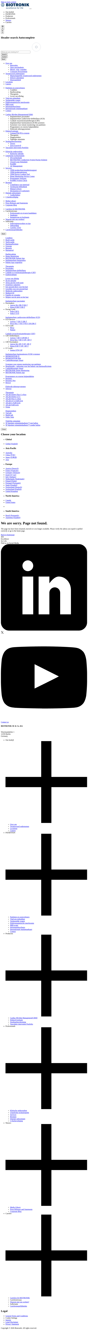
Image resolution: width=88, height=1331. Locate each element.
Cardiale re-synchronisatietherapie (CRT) (21, 273)
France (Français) (12, 471)
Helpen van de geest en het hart (17, 297)
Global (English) (12, 444)
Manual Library (16, 189)
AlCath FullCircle (12, 405)
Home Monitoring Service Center (22, 176)
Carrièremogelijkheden (14, 230)
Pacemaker (10, 268)
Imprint (8, 1320)
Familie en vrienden (13, 295)
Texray (12, 143)
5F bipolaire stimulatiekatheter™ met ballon (22, 423)
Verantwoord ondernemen (15, 74)
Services (9, 168)
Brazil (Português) (12, 515)
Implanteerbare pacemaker (15, 301)
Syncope (9, 246)
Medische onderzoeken (14, 291)
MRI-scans (10, 104)
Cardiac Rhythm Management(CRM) (19, 114)
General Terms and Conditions (17, 1316)
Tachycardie (10, 242)
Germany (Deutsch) (13, 473)
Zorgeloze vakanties (13, 285)
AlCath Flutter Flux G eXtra (16, 395)
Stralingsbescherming (13, 141)
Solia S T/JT (14, 313)
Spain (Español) (11, 485)
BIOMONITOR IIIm (13, 358)
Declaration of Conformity (20, 191)
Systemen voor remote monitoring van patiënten (23, 364)
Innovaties (14, 65)
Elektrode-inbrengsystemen (16, 387)
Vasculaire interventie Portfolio (17, 148)
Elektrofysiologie (12, 131)
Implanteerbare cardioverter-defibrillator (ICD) (23, 317)
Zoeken (4, 57)
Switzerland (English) (14, 489)
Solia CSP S (14, 311)
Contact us (5, 722)
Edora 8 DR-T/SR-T (17, 307)
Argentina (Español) (13, 518)
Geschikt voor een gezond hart (17, 289)
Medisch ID (10, 293)
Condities (9, 238)
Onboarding (14, 226)
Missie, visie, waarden (18, 69)
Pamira (12, 330)
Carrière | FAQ (15, 228)
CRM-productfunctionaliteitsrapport (23, 170)
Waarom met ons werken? (15, 219)
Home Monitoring (12, 256)
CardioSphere (15, 195)
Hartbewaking (11, 254)
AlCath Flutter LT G (13, 397)
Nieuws (8, 20)
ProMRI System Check (18, 180)
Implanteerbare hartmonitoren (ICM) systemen (23, 354)
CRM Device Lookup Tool (20, 174)
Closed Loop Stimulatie (19, 162)
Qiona (8, 407)
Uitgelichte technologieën (15, 156)
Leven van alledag (12, 278)
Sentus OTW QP (16, 350)
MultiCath (9, 415)
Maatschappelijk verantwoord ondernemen (25, 76)
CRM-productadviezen (18, 172)
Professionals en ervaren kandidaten (23, 213)
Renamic (9, 378)
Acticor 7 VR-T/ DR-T (18, 321)
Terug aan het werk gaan (14, 283)
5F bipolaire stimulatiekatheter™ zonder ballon (23, 425)
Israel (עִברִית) (11, 475)
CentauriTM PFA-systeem (19, 133)
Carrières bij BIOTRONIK (15, 209)
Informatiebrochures (13, 106)
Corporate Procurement (18, 72)
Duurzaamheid (15, 80)
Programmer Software (18, 178)
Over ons (9, 63)
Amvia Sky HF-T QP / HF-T (20, 344)
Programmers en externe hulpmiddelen (20, 376)
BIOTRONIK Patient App (15, 258)
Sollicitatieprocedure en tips (20, 223)
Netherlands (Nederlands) (15, 479)
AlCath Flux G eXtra (13, 399)
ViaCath (8, 413)
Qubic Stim (10, 417)
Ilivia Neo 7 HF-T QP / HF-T (21, 340)
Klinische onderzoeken (14, 151)
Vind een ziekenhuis (13, 98)
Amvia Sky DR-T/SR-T (19, 305)
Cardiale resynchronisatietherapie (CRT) (20, 334)
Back (3, 59)
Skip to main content (8, 2)
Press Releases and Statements (17, 203)
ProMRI (13, 164)
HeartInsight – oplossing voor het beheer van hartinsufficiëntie (28, 366)
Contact (8, 111)
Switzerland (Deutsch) (14, 487)
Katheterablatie (11, 275)
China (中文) (10, 455)
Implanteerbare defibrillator (16, 270)
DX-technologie (16, 158)
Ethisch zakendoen (17, 78)
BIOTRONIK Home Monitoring (17, 370)
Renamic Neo (11, 381)
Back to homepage (8, 535)
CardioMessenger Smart (14, 360)
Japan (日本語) (11, 457)
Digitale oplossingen (13, 193)
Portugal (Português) (13, 483)
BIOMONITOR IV (13, 356)
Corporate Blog (11, 205)
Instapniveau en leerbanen (19, 217)
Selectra (8, 389)
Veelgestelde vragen (13, 100)
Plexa (12, 328)
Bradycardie (10, 240)
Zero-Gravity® (15, 146)
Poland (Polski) (11, 481)
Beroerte (9, 248)
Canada (8, 500)
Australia (9, 453)
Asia (7, 460)
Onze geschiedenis (17, 67)
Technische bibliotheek (18, 187)
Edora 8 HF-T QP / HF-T (19, 346)
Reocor (8, 383)
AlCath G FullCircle (13, 403)
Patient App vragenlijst (14, 262)
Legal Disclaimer (12, 1322)
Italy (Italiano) (11, 477)
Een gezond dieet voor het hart (17, 287)
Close (4, 429)
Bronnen (9, 183)
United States (10, 502)
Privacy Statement (12, 1324)
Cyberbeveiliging (12, 197)
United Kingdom (12, 491)
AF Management (16, 166)
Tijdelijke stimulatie (13, 421)
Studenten (13, 215)
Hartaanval (10, 250)
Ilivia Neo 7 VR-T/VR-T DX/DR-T (23, 324)
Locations (9, 82)
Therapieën (10, 266)
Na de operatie (11, 281)
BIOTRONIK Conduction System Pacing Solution (28, 160)
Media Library (11, 201)
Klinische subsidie (17, 154)
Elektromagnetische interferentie (17, 102)
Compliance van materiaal (19, 185)
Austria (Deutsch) (12, 468)
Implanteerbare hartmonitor (16, 260)
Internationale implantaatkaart (17, 109)
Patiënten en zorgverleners (15, 88)
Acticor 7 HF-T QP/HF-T (19, 338)
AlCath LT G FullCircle (14, 401)
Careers (8, 84)
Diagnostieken (11, 411)
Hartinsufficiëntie (12, 244)
